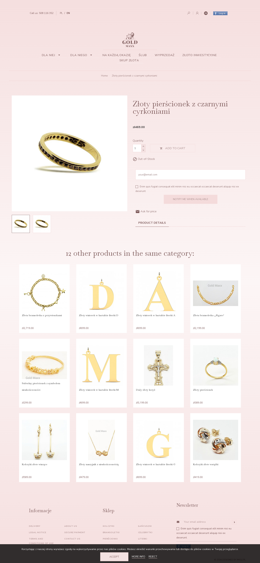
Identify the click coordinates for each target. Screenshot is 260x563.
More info (138, 556)
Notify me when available (190, 199)
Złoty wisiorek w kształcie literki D (98, 315)
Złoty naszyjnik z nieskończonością (99, 464)
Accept (114, 556)
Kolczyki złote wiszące (34, 464)
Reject (153, 556)
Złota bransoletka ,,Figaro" (208, 315)
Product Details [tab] (152, 223)
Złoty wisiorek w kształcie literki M (99, 389)
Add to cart (172, 148)
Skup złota (129, 60)
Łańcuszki (145, 526)
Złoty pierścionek (203, 389)
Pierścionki (110, 538)
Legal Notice (37, 532)
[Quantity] (137, 148)
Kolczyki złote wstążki (205, 464)
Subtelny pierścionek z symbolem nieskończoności (41, 386)
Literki (142, 538)
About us (70, 526)
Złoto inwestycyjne (199, 55)
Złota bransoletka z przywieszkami (42, 315)
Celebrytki (145, 532)
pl (61, 13)
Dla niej (52, 55)
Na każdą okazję (116, 55)
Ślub (143, 55)
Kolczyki (108, 526)
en (68, 13)
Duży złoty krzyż (145, 389)
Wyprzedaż (164, 55)
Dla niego (82, 55)
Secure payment (74, 532)
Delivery (34, 526)
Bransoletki (111, 532)
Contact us (72, 538)
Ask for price (146, 211)
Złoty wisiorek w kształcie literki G (155, 464)
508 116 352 (46, 13)
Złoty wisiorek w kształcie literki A (155, 315)
